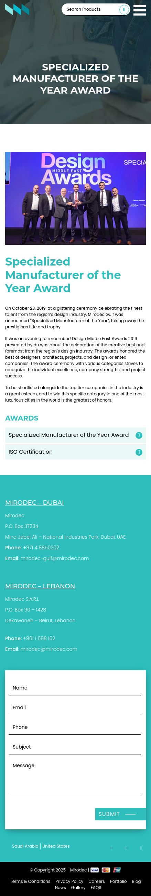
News (60, 887)
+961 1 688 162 (39, 638)
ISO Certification (31, 452)
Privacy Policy (69, 881)
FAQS (96, 887)
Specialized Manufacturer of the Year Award (69, 435)
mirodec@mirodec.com (49, 649)
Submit (109, 814)
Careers (96, 881)
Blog (136, 881)
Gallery (78, 887)
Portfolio (118, 881)
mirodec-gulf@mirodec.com (55, 558)
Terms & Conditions (30, 881)
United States (55, 846)
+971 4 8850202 (41, 547)
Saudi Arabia (25, 846)
